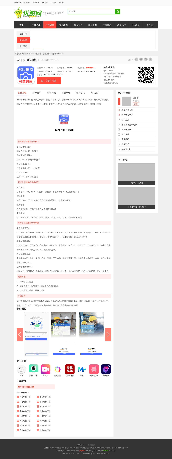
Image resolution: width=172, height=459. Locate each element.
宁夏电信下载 (25, 425)
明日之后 (125, 120)
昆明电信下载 (45, 421)
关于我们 (91, 445)
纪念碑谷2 (126, 149)
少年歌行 (125, 144)
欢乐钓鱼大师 (127, 110)
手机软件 (45, 2)
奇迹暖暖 (125, 139)
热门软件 (23, 46)
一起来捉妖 (126, 129)
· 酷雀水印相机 (108, 80)
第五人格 (125, 134)
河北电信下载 (25, 416)
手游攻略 (107, 24)
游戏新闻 (92, 24)
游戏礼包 (121, 24)
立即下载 (51, 80)
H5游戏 (136, 24)
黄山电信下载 (25, 421)
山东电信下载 (45, 430)
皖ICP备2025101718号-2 (72, 453)
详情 (135, 104)
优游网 (28, 13)
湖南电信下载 (25, 430)
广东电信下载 (25, 397)
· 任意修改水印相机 (110, 83)
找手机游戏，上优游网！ (22, 2)
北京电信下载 (45, 402)
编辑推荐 (23, 34)
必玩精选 (25, 40)
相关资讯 (80, 92)
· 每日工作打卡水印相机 (112, 77)
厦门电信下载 (45, 406)
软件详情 (22, 92)
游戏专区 (53, 2)
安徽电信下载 (25, 411)
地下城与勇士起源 (129, 124)
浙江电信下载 (45, 397)
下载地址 (66, 92)
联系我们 (80, 445)
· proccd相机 (108, 70)
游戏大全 (78, 24)
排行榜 (61, 2)
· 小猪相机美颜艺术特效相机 (113, 73)
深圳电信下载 (25, 406)
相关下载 (51, 92)
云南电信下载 (45, 411)
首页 (21, 24)
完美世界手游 (127, 115)
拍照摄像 (46, 54)
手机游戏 (36, 2)
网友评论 (95, 92)
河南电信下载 (45, 416)
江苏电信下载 (25, 402)
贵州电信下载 (45, 425)
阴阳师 (135, 98)
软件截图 (36, 92)
